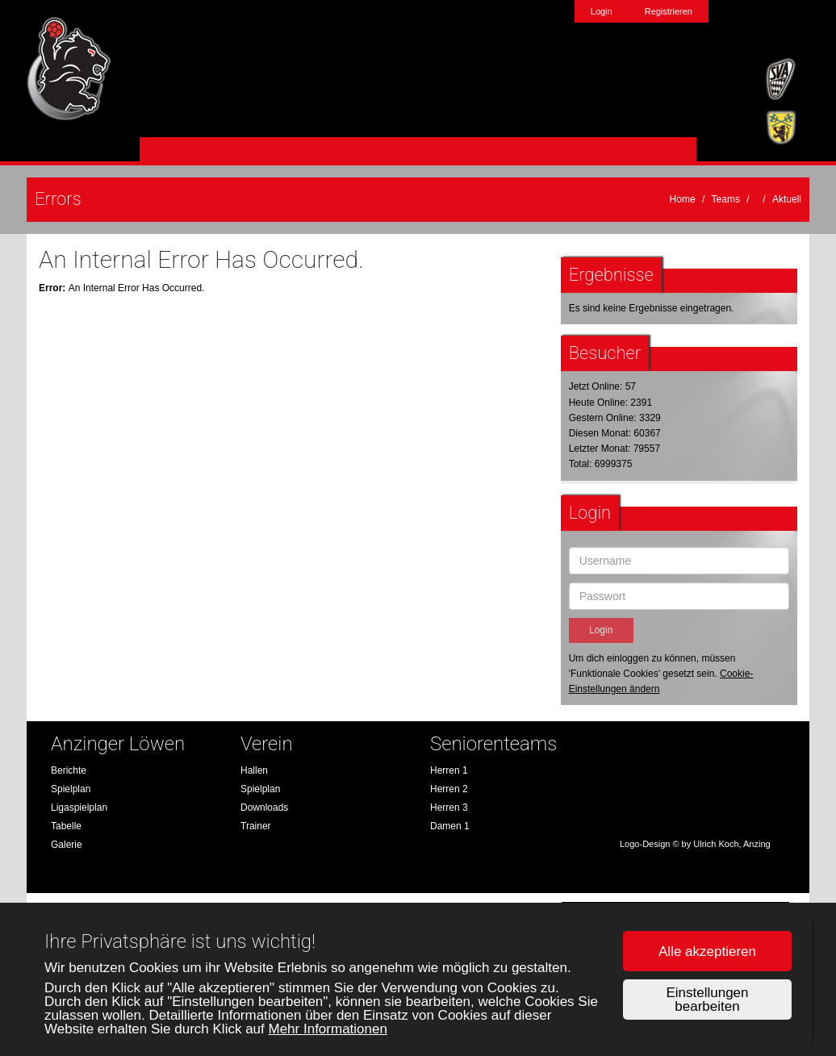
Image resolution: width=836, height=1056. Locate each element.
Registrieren (668, 11)
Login (601, 11)
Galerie (66, 844)
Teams (726, 199)
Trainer (255, 826)
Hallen (254, 770)
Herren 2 (449, 789)
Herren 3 (449, 807)
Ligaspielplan (79, 807)
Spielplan (70, 789)
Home (683, 199)
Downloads (264, 807)
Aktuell (786, 199)
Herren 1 (449, 770)
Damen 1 (450, 826)
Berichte (68, 770)
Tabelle (66, 826)
